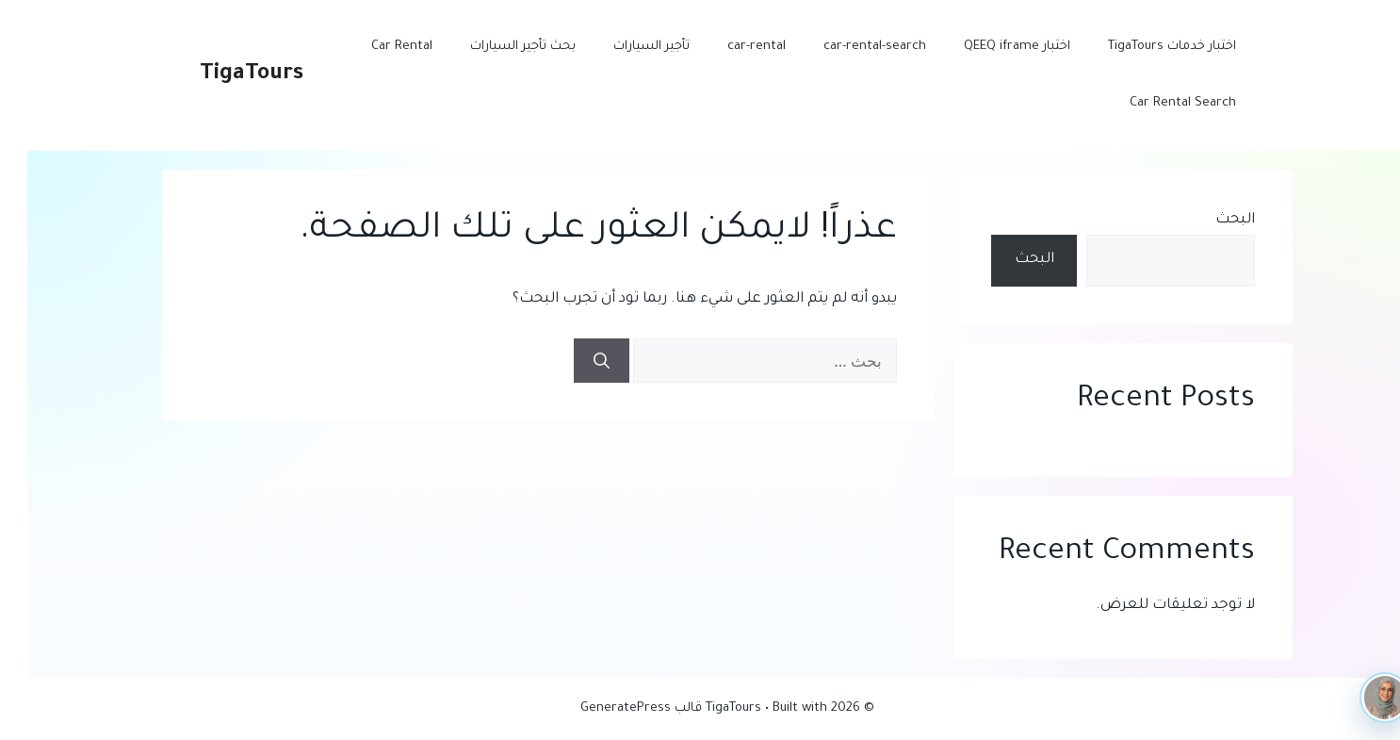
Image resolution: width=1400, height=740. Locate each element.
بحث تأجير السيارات (495, 47)
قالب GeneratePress (614, 708)
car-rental (729, 47)
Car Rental (374, 47)
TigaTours (224, 75)
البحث (1208, 220)
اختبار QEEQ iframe (989, 47)
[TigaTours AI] (1357, 697)
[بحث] (574, 361)
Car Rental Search (1155, 103)
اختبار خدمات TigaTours (1145, 47)
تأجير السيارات (624, 47)
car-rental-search (847, 47)
